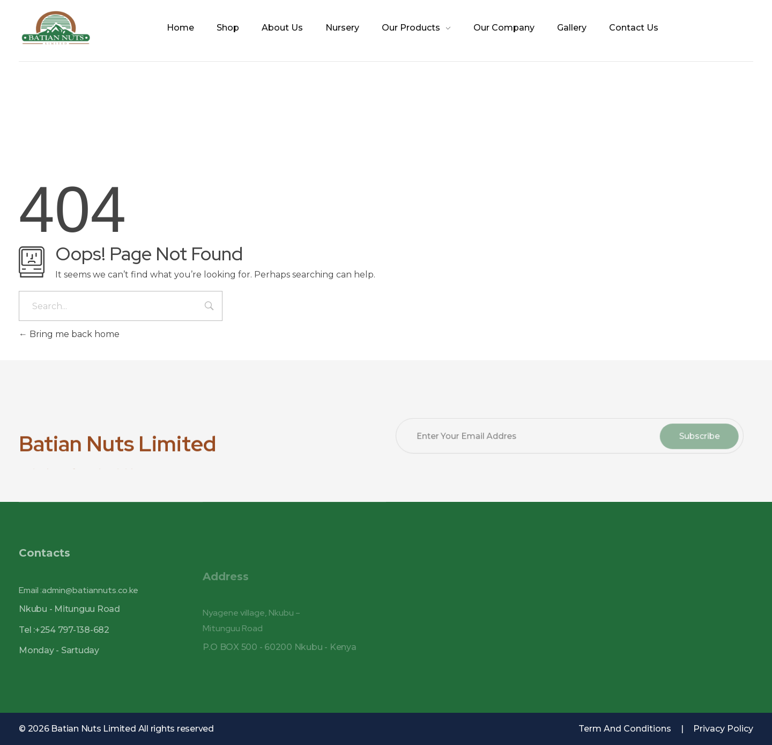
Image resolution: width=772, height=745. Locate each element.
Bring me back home (69, 334)
